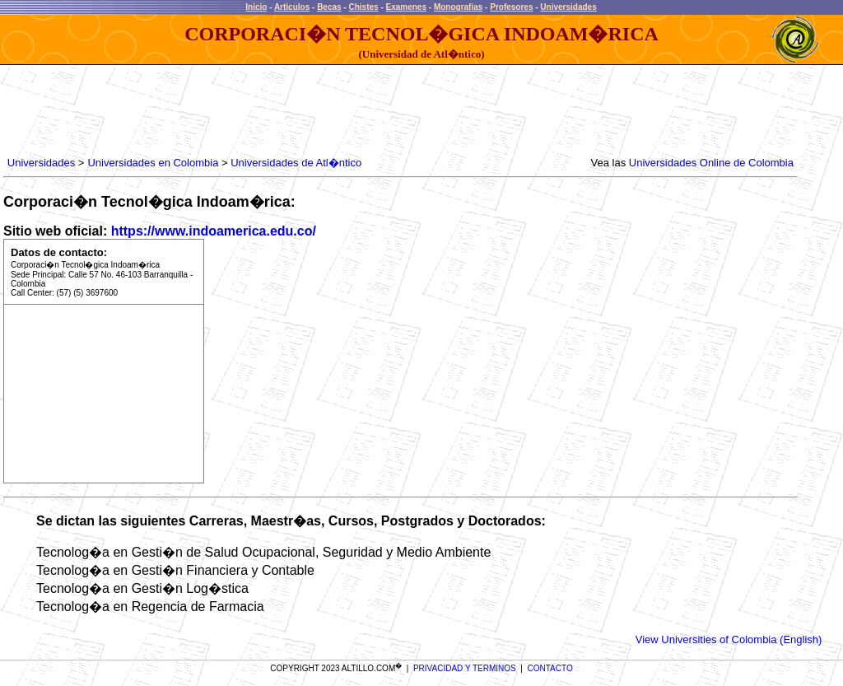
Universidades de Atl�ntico (296, 162)
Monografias (458, 7)
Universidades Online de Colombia (711, 162)
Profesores (511, 7)
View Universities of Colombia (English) (729, 639)
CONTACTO (550, 668)
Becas (329, 7)
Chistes (363, 7)
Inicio (256, 7)
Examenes (406, 7)
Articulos (292, 7)
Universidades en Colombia (152, 162)
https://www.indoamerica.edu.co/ (213, 231)
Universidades (568, 7)
